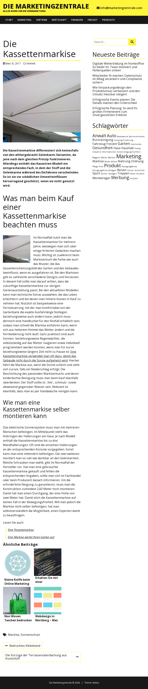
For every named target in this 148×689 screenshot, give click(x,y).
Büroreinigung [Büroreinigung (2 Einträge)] (102, 140)
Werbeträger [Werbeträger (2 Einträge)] (101, 178)
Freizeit (93, 19)
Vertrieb (41, 19)
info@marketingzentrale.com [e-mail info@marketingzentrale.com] (121, 8)
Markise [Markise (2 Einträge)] (98, 161)
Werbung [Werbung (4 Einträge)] (120, 177)
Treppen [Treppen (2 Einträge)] (123, 173)
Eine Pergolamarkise (21, 530)
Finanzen (77, 19)
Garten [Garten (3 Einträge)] (124, 143)
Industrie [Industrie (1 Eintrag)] (96, 152)
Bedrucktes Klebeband (22, 646)
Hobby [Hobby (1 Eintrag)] (137, 148)
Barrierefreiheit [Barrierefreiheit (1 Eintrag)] (137, 136)
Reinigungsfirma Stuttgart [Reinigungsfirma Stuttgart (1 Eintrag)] (104, 170)
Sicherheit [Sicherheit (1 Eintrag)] (139, 170)
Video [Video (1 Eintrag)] (133, 173)
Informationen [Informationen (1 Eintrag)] (109, 152)
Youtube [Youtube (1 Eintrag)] (134, 178)
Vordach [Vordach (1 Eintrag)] (140, 173)
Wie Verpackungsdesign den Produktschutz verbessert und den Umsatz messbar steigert (116, 90)
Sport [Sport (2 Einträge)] (96, 173)
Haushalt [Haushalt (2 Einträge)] (127, 148)
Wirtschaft (59, 19)
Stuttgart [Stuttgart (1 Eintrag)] (112, 173)
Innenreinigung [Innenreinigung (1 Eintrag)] (124, 152)
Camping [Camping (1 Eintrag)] (118, 140)
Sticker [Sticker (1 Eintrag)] (104, 173)
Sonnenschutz (30, 635)
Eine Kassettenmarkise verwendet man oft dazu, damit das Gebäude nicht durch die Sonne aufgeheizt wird (39, 356)
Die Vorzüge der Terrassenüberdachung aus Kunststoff (41, 657)
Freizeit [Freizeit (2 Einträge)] (111, 144)
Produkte (108, 19)
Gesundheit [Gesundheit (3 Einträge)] (102, 147)
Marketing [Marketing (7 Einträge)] (128, 156)
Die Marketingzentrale (46, 6)
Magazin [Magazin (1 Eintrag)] (96, 157)
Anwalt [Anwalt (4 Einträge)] (99, 135)
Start (9, 19)
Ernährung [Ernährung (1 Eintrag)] (128, 140)
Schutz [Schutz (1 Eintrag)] (130, 170)
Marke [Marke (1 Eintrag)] (104, 157)
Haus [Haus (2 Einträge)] (117, 148)
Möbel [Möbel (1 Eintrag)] (114, 161)
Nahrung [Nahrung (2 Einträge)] (124, 161)
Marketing (24, 19)
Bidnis (96, 682)
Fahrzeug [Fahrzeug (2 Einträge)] (99, 144)
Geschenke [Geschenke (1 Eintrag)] (136, 144)
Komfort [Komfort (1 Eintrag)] (136, 152)
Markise (13, 635)
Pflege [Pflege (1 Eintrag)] (95, 166)
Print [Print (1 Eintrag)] (101, 166)
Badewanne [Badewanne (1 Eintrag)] (122, 136)
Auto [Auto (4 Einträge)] (111, 135)
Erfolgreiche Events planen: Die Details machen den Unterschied (114, 101)
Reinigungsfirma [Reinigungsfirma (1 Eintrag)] (129, 166)
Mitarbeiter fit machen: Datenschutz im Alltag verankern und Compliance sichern (117, 79)
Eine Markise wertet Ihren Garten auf (31, 537)
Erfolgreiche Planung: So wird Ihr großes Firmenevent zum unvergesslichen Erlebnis (115, 111)
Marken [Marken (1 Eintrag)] (111, 157)
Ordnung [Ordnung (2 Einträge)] (137, 161)
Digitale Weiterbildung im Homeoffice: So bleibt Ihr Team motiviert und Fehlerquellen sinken (118, 66)
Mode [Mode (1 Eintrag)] (107, 161)
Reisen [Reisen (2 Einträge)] (121, 170)
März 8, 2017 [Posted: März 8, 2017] (13, 63)
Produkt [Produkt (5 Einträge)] (112, 165)
